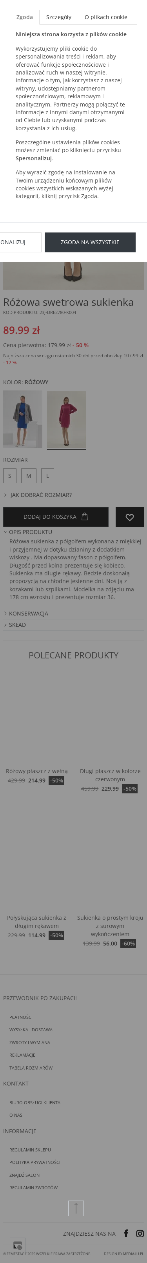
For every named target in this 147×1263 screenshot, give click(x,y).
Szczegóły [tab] (58, 17)
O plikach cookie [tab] (106, 17)
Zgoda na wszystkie (90, 242)
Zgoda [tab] (24, 17)
